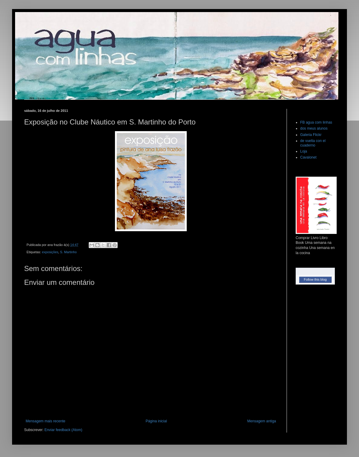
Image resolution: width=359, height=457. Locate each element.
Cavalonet (308, 157)
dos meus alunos (314, 128)
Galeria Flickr (311, 135)
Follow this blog (315, 279)
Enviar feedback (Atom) (63, 430)
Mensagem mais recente (45, 421)
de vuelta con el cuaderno (313, 143)
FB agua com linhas (316, 122)
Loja (303, 151)
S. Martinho (68, 252)
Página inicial (156, 421)
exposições (50, 252)
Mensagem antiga (261, 421)
